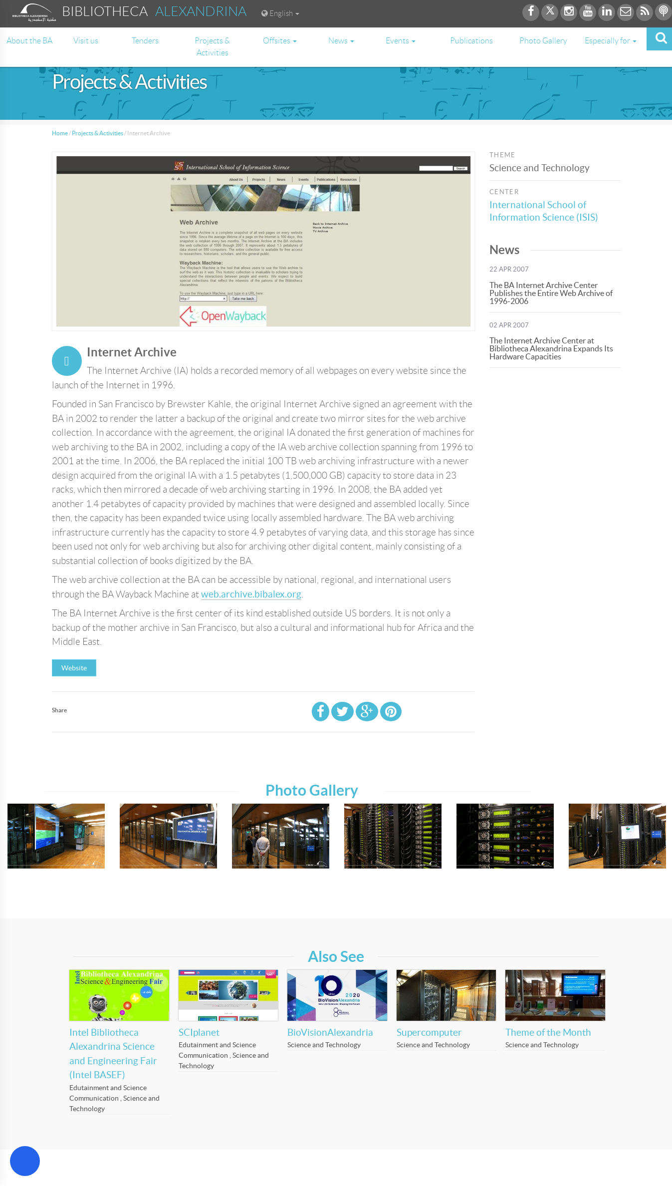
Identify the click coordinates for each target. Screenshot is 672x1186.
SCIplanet (199, 1032)
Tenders (145, 40)
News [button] (341, 40)
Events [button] (401, 40)
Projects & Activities (212, 46)
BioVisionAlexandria (330, 1032)
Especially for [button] (611, 40)
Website (74, 668)
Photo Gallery (543, 40)
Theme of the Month (548, 1032)
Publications (471, 40)
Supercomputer (429, 1032)
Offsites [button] (280, 40)
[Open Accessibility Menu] (25, 1161)
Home (60, 133)
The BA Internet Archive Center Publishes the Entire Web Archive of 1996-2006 (551, 293)
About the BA (29, 40)
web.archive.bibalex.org (251, 594)
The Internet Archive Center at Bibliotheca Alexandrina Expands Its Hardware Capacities (551, 348)
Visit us (85, 40)
